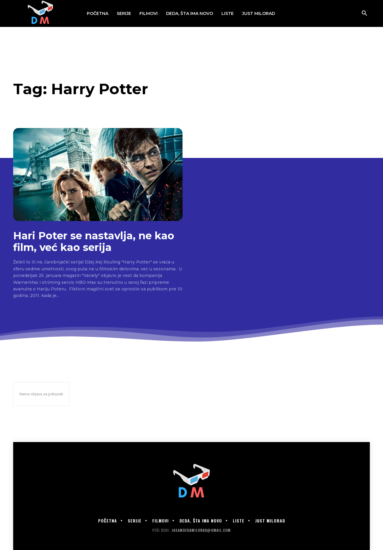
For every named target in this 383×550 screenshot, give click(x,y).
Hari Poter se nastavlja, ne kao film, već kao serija (93, 241)
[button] (364, 13)
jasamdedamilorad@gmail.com (201, 530)
